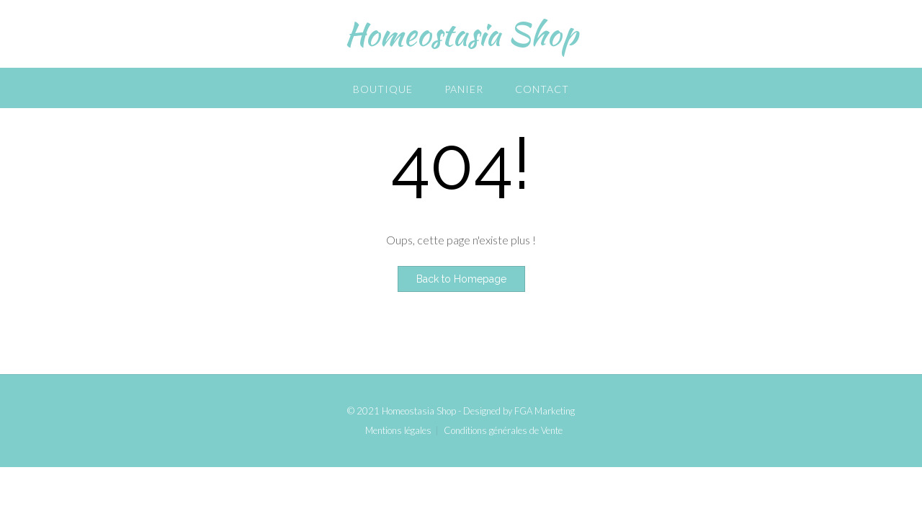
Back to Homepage (461, 279)
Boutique (383, 89)
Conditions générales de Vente (503, 430)
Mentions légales (398, 430)
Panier (463, 89)
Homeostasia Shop (461, 33)
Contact (542, 89)
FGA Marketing (544, 411)
